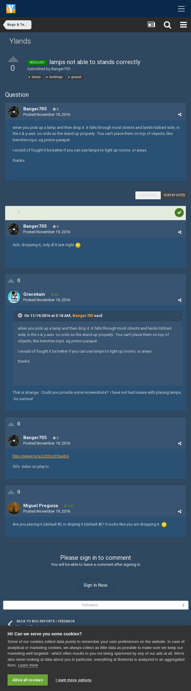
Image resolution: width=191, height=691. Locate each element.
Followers (90, 605)
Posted (46, 114)
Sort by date (148, 195)
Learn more (28, 665)
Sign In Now (95, 585)
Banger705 (60, 69)
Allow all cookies (27, 680)
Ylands (20, 41)
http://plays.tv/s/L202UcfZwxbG (41, 456)
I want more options (74, 680)
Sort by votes (174, 195)
